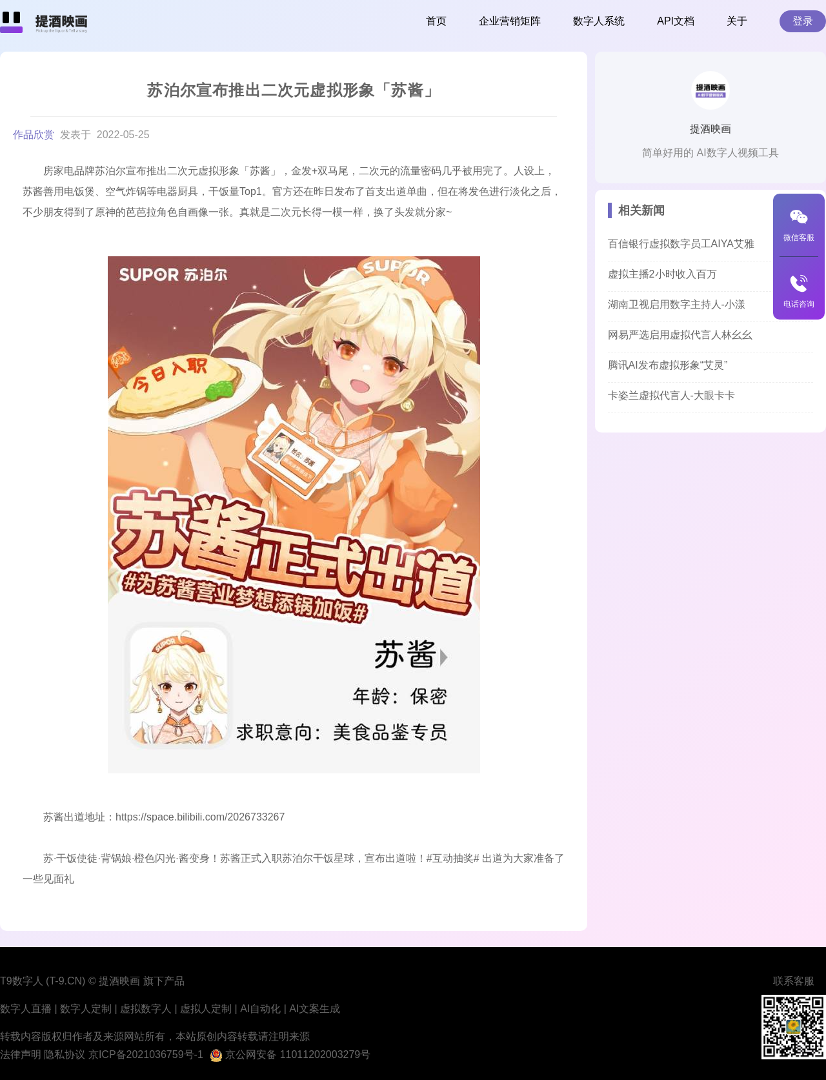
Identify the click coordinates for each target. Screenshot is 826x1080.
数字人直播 (26, 1008)
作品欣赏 (35, 134)
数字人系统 (599, 20)
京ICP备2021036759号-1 (145, 1054)
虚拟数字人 (146, 1008)
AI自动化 (260, 1008)
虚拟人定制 (206, 1008)
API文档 (675, 20)
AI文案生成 (314, 1008)
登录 (802, 20)
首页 (436, 20)
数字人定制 (86, 1008)
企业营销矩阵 (510, 20)
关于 (737, 20)
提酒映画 (710, 128)
